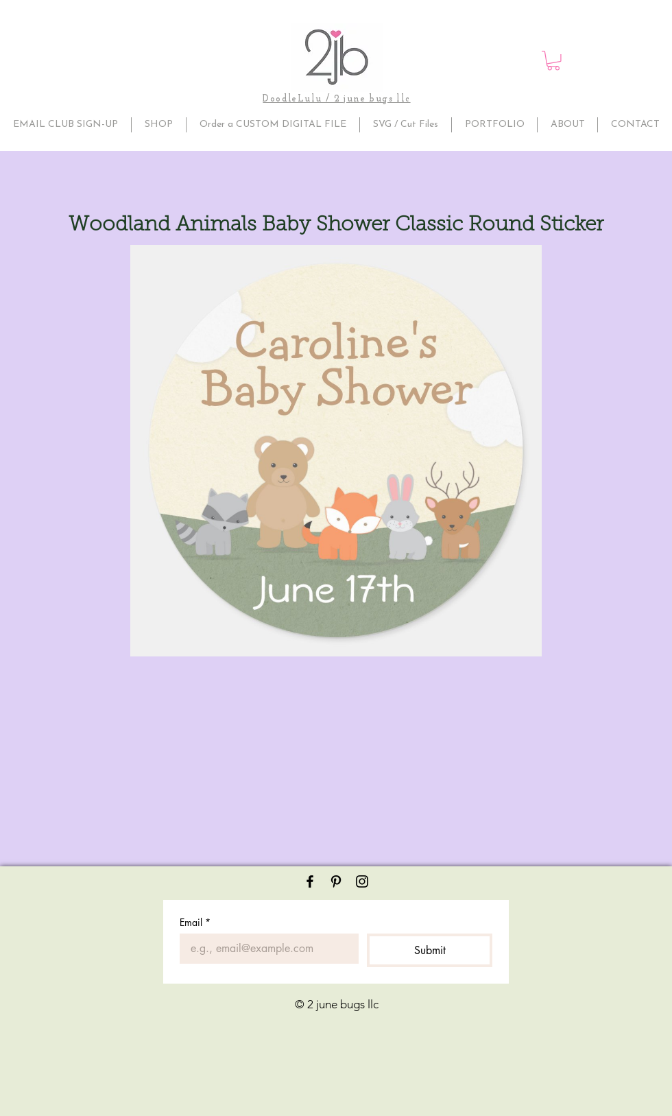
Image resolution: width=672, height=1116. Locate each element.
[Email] (265, 948)
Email (195, 922)
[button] (553, 61)
